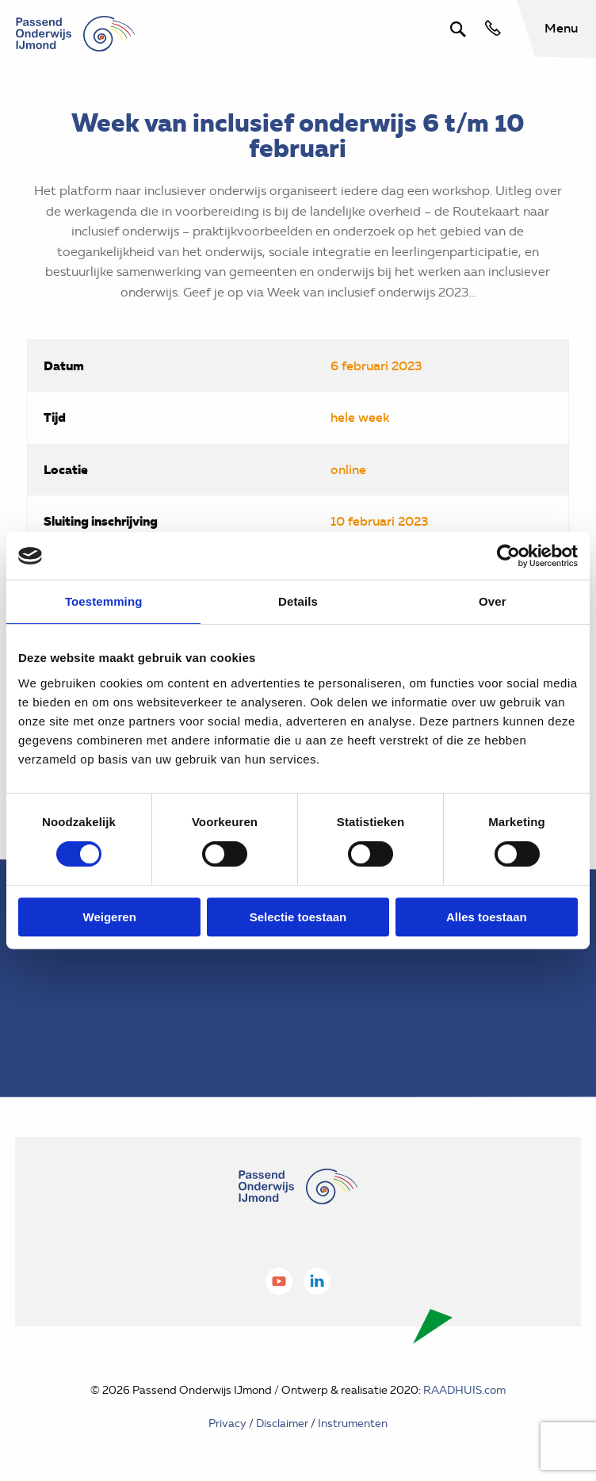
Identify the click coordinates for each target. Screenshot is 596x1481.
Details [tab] (298, 601)
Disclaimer (282, 1423)
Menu (561, 28)
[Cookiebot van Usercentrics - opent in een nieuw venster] (508, 556)
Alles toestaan (486, 917)
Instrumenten (353, 1423)
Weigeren (109, 917)
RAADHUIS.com (464, 1390)
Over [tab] (492, 601)
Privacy (227, 1423)
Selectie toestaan (298, 917)
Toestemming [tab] (104, 601)
